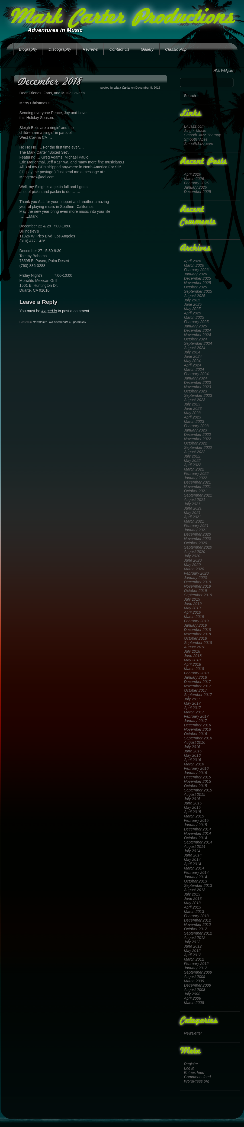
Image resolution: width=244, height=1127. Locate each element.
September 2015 (198, 790)
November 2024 (197, 335)
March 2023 (194, 421)
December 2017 (197, 682)
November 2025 (197, 283)
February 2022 (196, 473)
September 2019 (198, 595)
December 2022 (197, 434)
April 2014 (192, 864)
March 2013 (194, 911)
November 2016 (197, 729)
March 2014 (194, 868)
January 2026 (195, 187)
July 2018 (192, 651)
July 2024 (192, 352)
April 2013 (192, 907)
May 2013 (192, 903)
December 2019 (197, 582)
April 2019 (192, 612)
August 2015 (195, 794)
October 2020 (195, 543)
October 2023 (195, 391)
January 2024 (195, 378)
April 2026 (192, 174)
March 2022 (194, 469)
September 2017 (198, 695)
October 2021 (195, 491)
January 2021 (195, 530)
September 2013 (198, 885)
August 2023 (195, 400)
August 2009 (195, 976)
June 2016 (193, 751)
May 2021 (192, 512)
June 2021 (193, 508)
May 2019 (192, 608)
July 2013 (192, 894)
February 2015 (196, 820)
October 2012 (195, 929)
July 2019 (192, 599)
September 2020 (198, 547)
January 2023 (195, 430)
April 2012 (192, 955)
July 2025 (192, 300)
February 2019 (196, 621)
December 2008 (197, 985)
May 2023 (192, 413)
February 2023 (196, 426)
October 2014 (195, 838)
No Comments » (59, 322)
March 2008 (194, 1002)
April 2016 (192, 760)
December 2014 (197, 829)
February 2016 (196, 768)
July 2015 (192, 799)
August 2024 (195, 348)
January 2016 (195, 773)
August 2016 (195, 742)
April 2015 (192, 812)
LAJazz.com (194, 126)
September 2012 (198, 933)
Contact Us (119, 49)
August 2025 (195, 296)
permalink (79, 322)
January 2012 (195, 968)
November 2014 (197, 833)
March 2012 (194, 959)
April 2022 (192, 465)
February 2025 (196, 322)
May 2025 (192, 309)
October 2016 (195, 734)
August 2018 (195, 647)
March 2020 (194, 569)
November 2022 (197, 439)
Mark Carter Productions (121, 18)
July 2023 (192, 404)
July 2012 (192, 942)
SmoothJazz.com (198, 143)
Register (191, 1064)
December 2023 (197, 382)
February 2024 (196, 374)
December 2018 (197, 629)
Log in (189, 1068)
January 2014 (195, 877)
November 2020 (197, 538)
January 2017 (195, 721)
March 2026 (194, 178)
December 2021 (197, 482)
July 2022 (192, 456)
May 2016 (192, 755)
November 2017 (197, 686)
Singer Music (195, 130)
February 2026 (196, 183)
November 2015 (197, 781)
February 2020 (196, 573)
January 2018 (195, 677)
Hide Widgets (223, 71)
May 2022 (192, 460)
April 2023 (192, 417)
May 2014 (192, 859)
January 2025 (195, 326)
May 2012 (192, 950)
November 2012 (197, 924)
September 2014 (198, 842)
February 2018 (196, 673)
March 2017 (194, 712)
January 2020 (195, 577)
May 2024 (192, 361)
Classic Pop (176, 49)
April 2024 (192, 365)
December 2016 (197, 725)
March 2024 (194, 369)
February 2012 (196, 963)
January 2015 (195, 825)
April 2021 (192, 517)
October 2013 (195, 881)
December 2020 (197, 534)
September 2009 (198, 972)
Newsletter (193, 1033)
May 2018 (192, 660)
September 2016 (198, 738)
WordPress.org (196, 1081)
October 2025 (195, 287)
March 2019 (194, 616)
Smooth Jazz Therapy (202, 135)
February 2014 (196, 872)
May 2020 (192, 564)
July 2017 (192, 699)
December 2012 (197, 920)
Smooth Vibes (196, 139)
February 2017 (196, 716)
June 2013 (193, 898)
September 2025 (198, 291)
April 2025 (192, 313)
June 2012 (193, 946)
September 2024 (198, 343)
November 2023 (197, 387)
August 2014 (195, 846)
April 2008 (192, 998)
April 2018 (192, 664)
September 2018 (198, 642)
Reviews (90, 49)
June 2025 (193, 304)
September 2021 (198, 495)
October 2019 (195, 590)
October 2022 (195, 443)
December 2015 (197, 777)
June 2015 (193, 803)
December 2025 (197, 191)
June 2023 (193, 408)
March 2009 (194, 981)
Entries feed (194, 1072)
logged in (49, 311)
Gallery (147, 49)
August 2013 (195, 890)
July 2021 (192, 504)
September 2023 (198, 395)
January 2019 (195, 625)
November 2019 (197, 586)
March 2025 (194, 317)
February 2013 (196, 916)
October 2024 (195, 339)
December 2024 (197, 330)
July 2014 (192, 851)
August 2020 (195, 551)
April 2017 (192, 708)
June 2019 (193, 603)
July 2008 (192, 994)
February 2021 (196, 525)
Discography (60, 49)
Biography (28, 49)
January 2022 (195, 478)
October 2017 (195, 690)
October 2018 (195, 638)
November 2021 (197, 486)
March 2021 (194, 521)
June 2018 (193, 655)
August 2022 (195, 452)
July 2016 (192, 747)
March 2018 (194, 668)
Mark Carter (122, 87)
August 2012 (195, 937)
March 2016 (194, 764)
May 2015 (192, 807)
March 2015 (194, 816)
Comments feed (197, 1077)
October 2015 (195, 786)
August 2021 (195, 499)
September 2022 (198, 447)
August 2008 (195, 989)
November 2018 (197, 634)
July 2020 (192, 556)
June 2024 (193, 356)
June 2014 (193, 855)
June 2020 (193, 560)
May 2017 (192, 703)
